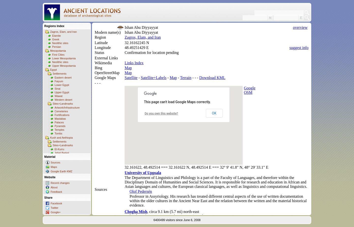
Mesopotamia (58, 50)
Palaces (59, 122)
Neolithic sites (60, 43)
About (54, 187)
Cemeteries (61, 111)
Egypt (53, 69)
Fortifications (62, 115)
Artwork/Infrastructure (67, 107)
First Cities (58, 54)
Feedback (56, 191)
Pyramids (60, 126)
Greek (55, 39)
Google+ (56, 212)
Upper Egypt (62, 92)
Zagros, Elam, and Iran (63, 31)
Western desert (63, 99)
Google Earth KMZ (61, 171)
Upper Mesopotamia (64, 65)
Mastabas (60, 118)
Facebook (56, 203)
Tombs (58, 133)
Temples (59, 129)
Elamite (56, 35)
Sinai (57, 88)
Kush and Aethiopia (61, 137)
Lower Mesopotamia (64, 58)
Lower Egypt (62, 84)
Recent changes (60, 182)
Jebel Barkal (62, 152)
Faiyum (59, 81)
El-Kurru (59, 149)
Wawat (58, 96)
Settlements (59, 73)
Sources (55, 162)
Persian (56, 46)
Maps (54, 166)
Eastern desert (63, 77)
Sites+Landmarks (63, 103)
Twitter (54, 207)
